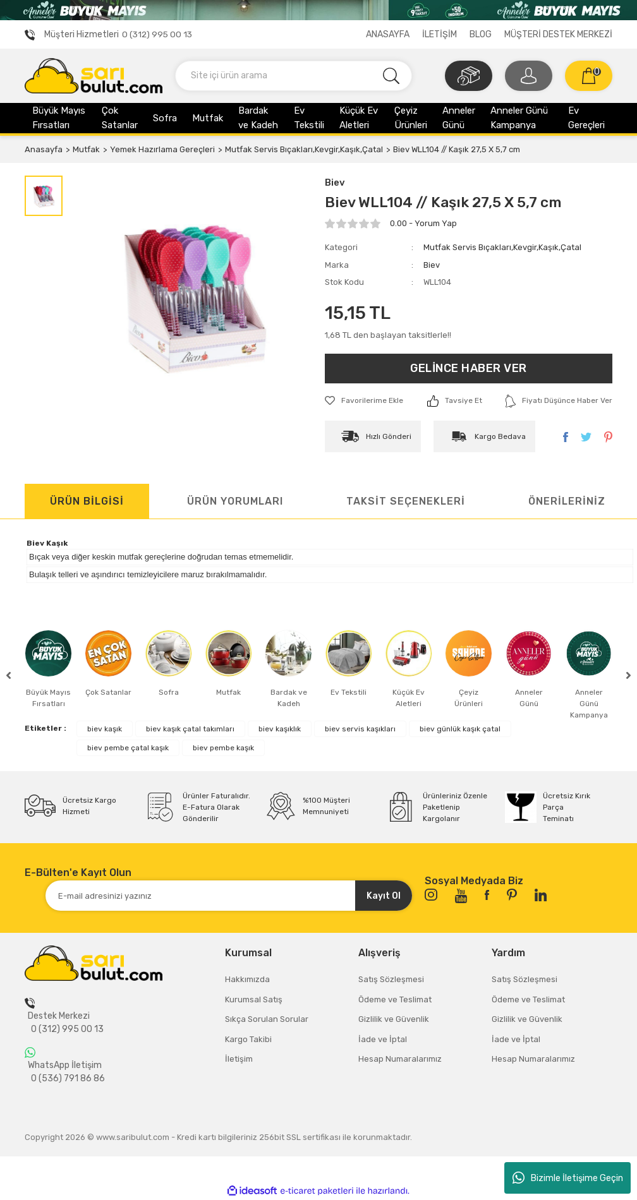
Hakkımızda (247, 979)
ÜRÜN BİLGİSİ (87, 501)
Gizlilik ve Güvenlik (393, 1019)
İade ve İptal (382, 1039)
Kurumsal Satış (253, 999)
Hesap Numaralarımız (400, 1059)
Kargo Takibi (248, 1039)
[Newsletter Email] (229, 895)
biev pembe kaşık (223, 747)
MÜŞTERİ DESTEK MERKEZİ (558, 34)
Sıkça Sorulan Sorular (266, 1019)
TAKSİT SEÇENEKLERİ (405, 501)
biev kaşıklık (279, 728)
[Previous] (8, 675)
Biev (335, 182)
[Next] (628, 675)
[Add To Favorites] (364, 400)
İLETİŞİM (439, 34)
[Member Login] (528, 76)
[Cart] (588, 76)
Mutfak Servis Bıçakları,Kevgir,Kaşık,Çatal (502, 247)
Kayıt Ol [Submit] (384, 896)
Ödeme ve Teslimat (395, 999)
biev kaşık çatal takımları (190, 728)
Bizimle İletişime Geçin (568, 1178)
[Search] (294, 76)
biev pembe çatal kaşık (128, 747)
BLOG (481, 34)
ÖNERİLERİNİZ (566, 501)
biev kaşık (104, 728)
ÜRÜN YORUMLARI (235, 501)
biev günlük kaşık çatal (460, 728)
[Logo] (93, 75)
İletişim (239, 1059)
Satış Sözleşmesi (391, 979)
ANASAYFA (388, 34)
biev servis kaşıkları (360, 728)
